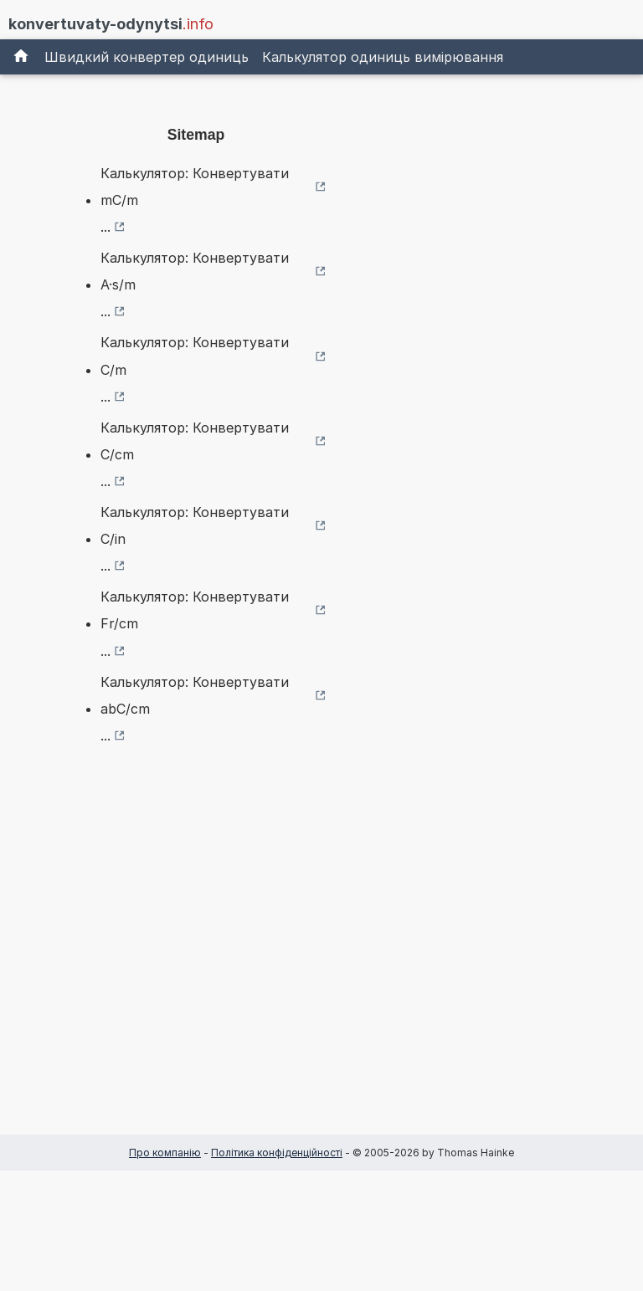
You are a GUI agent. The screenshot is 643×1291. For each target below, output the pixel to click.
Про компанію (165, 1152)
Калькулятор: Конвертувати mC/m (194, 186)
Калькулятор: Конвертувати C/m (194, 355)
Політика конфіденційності (276, 1152)
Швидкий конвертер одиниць (146, 57)
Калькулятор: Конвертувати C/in (194, 525)
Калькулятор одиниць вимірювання (382, 57)
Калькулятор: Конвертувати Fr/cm (194, 610)
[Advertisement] (196, 966)
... (105, 226)
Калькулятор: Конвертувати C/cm (194, 441)
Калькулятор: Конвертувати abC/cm (194, 695)
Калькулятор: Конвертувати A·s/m (194, 271)
